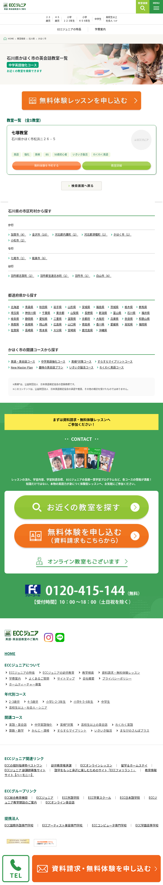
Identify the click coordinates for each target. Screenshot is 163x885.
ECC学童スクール (99, 797)
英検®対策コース (81, 361)
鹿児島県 (87, 330)
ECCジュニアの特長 (69, 29)
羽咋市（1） (82, 276)
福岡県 (143, 324)
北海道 (15, 307)
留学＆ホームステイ (134, 765)
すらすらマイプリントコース (115, 361)
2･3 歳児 (48, 18)
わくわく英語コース (112, 367)
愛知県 (43, 319)
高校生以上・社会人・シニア (28, 707)
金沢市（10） (40, 234)
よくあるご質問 (39, 678)
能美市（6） (39, 258)
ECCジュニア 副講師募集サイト (25, 770)
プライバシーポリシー (117, 678)
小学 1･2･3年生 (69, 18)
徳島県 (86, 324)
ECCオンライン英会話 (60, 802)
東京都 (60, 313)
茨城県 (114, 307)
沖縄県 (103, 330)
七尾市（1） (18, 258)
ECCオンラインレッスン (96, 765)
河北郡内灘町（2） (66, 234)
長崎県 (29, 330)
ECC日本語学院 (130, 797)
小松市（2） (18, 240)
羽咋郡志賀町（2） (22, 276)
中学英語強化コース (53, 361)
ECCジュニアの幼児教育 (58, 672)
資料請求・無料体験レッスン (121, 672)
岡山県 (43, 324)
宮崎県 (72, 330)
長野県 (89, 313)
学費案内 (100, 29)
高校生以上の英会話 (94, 724)
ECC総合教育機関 (16, 797)
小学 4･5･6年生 (84, 18)
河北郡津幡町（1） (95, 234)
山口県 (72, 324)
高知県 (129, 324)
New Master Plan (22, 367)
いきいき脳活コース (81, 367)
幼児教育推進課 (61, 765)
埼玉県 (15, 313)
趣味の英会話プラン (51, 367)
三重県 (58, 319)
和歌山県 (144, 319)
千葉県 (46, 313)
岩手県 (58, 307)
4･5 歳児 (57, 18)
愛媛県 (114, 324)
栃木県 (129, 307)
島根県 (29, 324)
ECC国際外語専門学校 (19, 825)
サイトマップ (66, 678)
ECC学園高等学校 (146, 825)
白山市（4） (103, 276)
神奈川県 (30, 313)
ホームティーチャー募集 (25, 684)
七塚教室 (20, 133)
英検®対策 (66, 724)
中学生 (98, 18)
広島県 (58, 324)
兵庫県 (114, 319)
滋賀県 (72, 319)
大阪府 (100, 319)
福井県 (146, 313)
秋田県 (43, 307)
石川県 (131, 313)
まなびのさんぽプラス (134, 730)
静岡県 (29, 319)
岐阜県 (15, 319)
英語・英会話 (18, 724)
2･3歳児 (14, 701)
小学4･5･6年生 (83, 701)
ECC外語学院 (70, 797)
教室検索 (88, 672)
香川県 (100, 324)
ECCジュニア (44, 797)
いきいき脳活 (103, 730)
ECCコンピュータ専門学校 (109, 825)
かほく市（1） (122, 234)
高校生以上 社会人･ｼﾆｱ (111, 18)
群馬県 (143, 307)
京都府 (86, 319)
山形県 (72, 307)
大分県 (58, 330)
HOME (10, 653)
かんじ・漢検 (40, 730)
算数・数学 (16, 730)
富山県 (117, 313)
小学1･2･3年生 (56, 701)
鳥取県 (15, 324)
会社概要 (88, 678)
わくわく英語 (124, 724)
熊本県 (43, 330)
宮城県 (86, 307)
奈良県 (129, 319)
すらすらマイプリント (71, 730)
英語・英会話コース (23, 361)
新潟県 (103, 313)
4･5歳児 (33, 701)
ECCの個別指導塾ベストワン (23, 765)
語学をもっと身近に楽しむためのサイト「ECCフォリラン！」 (95, 770)
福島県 (100, 307)
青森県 (29, 307)
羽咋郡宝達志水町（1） (54, 276)
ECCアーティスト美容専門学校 (62, 825)
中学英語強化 (43, 724)
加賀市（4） (18, 234)
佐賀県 (15, 330)
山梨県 (74, 313)
